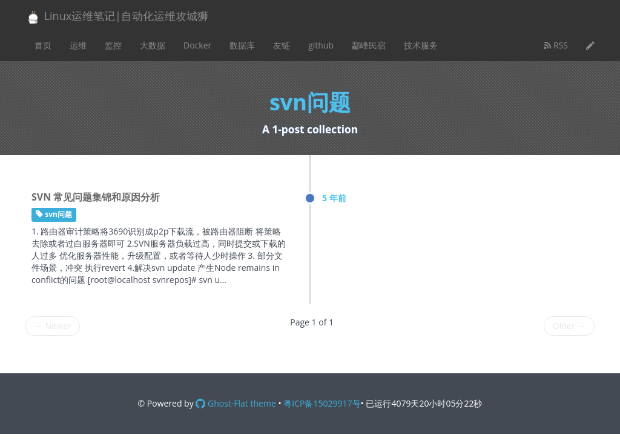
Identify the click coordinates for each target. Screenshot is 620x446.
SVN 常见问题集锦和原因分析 (95, 197)
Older (569, 325)
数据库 (242, 45)
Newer (53, 325)
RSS (556, 45)
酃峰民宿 (369, 45)
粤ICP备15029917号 (321, 403)
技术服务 (421, 45)
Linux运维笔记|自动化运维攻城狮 (116, 16)
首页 (43, 45)
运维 (78, 45)
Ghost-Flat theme (235, 403)
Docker (197, 45)
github (321, 45)
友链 (281, 45)
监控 (113, 45)
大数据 (152, 45)
